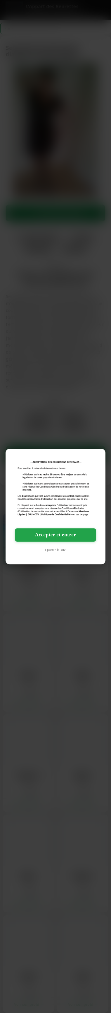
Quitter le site (55, 550)
